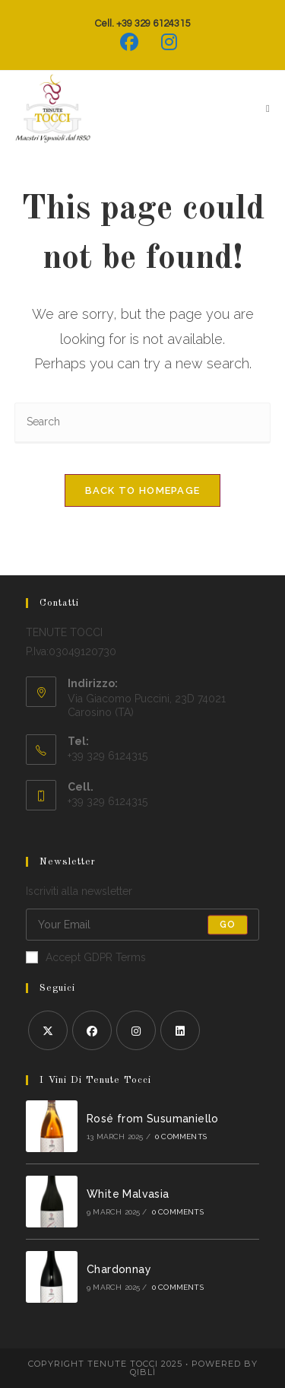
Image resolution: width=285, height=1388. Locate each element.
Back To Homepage (143, 490)
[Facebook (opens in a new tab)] (129, 42)
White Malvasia (128, 1194)
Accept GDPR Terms (86, 957)
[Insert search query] (142, 423)
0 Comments (181, 1136)
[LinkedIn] (180, 1030)
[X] (48, 1030)
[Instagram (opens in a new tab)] (163, 42)
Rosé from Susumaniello (153, 1119)
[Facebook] (92, 1030)
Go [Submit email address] (228, 924)
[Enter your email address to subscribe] (143, 925)
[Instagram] (136, 1030)
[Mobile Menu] (263, 108)
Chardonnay (119, 1269)
